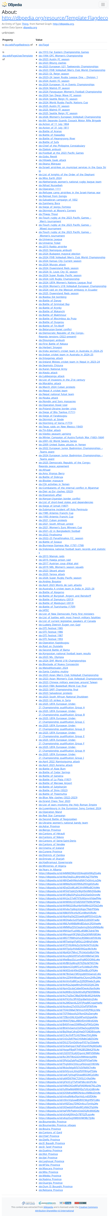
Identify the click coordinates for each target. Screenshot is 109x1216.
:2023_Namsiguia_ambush (55, 250)
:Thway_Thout (48, 214)
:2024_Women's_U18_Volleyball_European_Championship (72, 286)
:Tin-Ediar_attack (50, 430)
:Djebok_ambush (50, 149)
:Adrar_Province (49, 826)
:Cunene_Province (50, 851)
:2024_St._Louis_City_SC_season (58, 271)
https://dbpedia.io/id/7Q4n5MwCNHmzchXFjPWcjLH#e (69, 1010)
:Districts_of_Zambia (52, 855)
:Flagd (44, 44)
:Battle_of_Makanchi (52, 311)
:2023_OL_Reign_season (54, 73)
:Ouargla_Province (51, 1182)
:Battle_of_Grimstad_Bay (54, 304)
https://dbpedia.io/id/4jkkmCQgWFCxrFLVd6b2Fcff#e (68, 966)
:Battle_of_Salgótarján (53, 786)
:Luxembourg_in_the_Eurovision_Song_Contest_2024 (70, 808)
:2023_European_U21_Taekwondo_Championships (68, 66)
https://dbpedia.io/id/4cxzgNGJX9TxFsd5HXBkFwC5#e (69, 956)
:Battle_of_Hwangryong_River (57, 138)
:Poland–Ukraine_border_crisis (57, 408)
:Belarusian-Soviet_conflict (55, 329)
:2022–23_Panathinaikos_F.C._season (61, 538)
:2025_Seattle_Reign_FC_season (58, 113)
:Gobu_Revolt (48, 156)
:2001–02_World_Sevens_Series (58, 441)
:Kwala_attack (48, 372)
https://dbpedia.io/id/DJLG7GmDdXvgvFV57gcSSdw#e (69, 1042)
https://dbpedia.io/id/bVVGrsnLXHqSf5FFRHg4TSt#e (68, 1071)
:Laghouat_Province (51, 1161)
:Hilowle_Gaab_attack (52, 160)
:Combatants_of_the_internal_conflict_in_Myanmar (69, 487)
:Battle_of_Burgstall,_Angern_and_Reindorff (65, 595)
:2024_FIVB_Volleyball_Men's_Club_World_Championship (72, 257)
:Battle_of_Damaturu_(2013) (56, 599)
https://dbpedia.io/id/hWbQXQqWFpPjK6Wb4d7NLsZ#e (70, 1085)
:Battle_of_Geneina (51, 776)
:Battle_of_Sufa (49, 142)
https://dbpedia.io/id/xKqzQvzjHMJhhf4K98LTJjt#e (67, 1118)
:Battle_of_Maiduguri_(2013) (56, 603)
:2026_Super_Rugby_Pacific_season (60, 577)
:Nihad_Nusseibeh (51, 185)
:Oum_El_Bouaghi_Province (56, 1186)
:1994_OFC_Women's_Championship (61, 55)
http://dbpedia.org (63, 24)
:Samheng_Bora (49, 203)
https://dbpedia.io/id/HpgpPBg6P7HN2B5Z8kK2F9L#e (69, 1049)
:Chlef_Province (49, 1136)
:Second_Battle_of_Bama (54, 650)
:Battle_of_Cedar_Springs (54, 772)
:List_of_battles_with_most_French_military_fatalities (70, 617)
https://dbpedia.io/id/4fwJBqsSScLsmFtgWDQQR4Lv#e (69, 959)
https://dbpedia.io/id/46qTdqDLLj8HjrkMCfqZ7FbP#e (68, 876)
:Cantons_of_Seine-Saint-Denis (57, 840)
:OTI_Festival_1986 (51, 632)
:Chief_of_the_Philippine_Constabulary (62, 145)
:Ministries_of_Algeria (52, 866)
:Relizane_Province (51, 1190)
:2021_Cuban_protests (53, 520)
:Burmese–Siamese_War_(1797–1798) (61, 545)
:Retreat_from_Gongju (53, 196)
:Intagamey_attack (51, 358)
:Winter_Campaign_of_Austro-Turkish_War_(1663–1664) (71, 437)
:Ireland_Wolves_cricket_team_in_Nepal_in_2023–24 (69, 361)
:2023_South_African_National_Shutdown (63, 696)
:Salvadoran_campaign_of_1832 (58, 199)
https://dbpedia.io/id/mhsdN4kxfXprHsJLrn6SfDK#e (68, 1096)
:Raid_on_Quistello (51, 646)
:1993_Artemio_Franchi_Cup (56, 516)
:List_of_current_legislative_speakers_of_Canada (67, 621)
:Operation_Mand (50, 812)
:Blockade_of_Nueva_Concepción (59, 664)
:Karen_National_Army (53, 369)
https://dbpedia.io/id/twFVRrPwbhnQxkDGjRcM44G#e (69, 1110)
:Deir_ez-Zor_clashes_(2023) (56, 491)
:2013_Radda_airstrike (53, 246)
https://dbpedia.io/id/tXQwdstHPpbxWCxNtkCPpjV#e (68, 1107)
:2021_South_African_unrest (56, 523)
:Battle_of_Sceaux (50, 541)
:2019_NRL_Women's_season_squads (61, 567)
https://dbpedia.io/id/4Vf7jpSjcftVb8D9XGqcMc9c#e (68, 948)
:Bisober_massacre (51, 480)
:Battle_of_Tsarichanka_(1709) (57, 606)
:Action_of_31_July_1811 (54, 127)
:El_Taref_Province (50, 1146)
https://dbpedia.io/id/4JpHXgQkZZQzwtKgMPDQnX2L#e (70, 916)
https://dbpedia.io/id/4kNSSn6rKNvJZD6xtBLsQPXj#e (68, 970)
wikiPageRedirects (17, 44)
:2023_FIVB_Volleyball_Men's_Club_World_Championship (72, 70)
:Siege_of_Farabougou (53, 415)
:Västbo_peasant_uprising (55, 433)
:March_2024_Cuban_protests (57, 387)
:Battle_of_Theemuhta (53, 794)
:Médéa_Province (50, 1175)
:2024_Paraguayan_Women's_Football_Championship (70, 91)
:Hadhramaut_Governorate (55, 862)
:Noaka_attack (48, 397)
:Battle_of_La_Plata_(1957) (55, 779)
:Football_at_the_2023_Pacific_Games (61, 153)
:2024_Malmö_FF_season (54, 88)
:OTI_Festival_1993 (51, 639)
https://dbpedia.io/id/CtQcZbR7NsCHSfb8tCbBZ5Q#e (68, 1038)
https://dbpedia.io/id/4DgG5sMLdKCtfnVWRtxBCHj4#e (69, 887)
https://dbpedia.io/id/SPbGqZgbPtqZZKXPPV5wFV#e (68, 1060)
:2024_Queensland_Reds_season (59, 268)
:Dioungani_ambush (52, 340)
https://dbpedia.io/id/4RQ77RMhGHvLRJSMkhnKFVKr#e (70, 938)
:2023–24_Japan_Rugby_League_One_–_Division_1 (68, 77)
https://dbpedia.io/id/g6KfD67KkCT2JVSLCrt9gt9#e (67, 1078)
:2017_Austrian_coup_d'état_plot (58, 563)
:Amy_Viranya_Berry (52, 473)
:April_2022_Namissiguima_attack (59, 761)
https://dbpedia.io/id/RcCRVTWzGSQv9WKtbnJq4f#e (68, 1056)
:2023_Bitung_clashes (52, 63)
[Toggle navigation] (103, 5)
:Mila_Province (48, 1172)
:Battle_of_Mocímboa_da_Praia (57, 318)
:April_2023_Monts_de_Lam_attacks (60, 585)
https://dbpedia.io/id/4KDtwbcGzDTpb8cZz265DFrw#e (69, 920)
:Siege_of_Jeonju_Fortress (55, 207)
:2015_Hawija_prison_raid (55, 559)
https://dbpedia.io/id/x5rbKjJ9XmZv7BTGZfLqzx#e (67, 1114)
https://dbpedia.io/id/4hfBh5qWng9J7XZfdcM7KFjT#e (68, 963)
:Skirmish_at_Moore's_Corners (57, 210)
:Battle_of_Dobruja (51, 477)
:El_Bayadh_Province (52, 1143)
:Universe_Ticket (50, 243)
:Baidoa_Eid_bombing (53, 297)
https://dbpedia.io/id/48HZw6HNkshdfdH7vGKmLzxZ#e (70, 880)
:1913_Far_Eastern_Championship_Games (64, 52)
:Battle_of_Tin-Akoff (51, 325)
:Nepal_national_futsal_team (56, 394)
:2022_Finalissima (50, 534)
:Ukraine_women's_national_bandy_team (63, 822)
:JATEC (44, 610)
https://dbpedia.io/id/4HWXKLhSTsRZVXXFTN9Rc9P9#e (69, 902)
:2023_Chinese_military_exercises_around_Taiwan (68, 682)
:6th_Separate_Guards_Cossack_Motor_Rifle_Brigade (70, 120)
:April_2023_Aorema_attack (56, 765)
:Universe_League (50, 239)
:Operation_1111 (50, 189)
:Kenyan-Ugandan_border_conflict (59, 498)
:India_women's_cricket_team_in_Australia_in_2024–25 (71, 351)
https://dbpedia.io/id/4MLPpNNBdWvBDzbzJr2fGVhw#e (70, 923)
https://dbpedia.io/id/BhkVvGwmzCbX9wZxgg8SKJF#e (69, 1028)
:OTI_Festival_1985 (51, 628)
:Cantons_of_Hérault (52, 833)
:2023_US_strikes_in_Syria (55, 700)
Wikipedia (48, 1207)
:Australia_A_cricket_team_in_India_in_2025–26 (66, 588)
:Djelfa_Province (49, 1139)
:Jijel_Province (48, 1157)
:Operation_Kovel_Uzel (53, 405)
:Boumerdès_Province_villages (57, 1125)
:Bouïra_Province (50, 1128)
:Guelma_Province (50, 1150)
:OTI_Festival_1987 (51, 635)
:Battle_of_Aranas (50, 131)
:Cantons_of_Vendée (52, 844)
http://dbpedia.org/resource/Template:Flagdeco (55, 17)
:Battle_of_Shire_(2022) (53, 790)
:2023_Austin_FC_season (54, 59)
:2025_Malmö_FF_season (54, 109)
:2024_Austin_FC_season (54, 81)
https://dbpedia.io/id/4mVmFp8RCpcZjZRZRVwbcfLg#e (69, 981)
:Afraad (44, 469)
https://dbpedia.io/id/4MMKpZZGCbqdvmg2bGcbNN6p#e (71, 927)
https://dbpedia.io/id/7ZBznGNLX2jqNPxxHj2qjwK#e (68, 1017)
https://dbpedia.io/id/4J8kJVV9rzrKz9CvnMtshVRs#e (67, 912)
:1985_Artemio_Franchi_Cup (56, 513)
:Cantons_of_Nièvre (51, 837)
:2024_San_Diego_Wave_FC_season (60, 95)
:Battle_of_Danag (50, 300)
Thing (25, 24)
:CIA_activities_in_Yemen (54, 484)
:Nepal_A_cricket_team (53, 390)
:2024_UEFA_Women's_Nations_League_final (65, 282)
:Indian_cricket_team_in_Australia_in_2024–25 (66, 354)
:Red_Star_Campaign (52, 815)
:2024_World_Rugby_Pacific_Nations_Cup (63, 102)
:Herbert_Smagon (50, 347)
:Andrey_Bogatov (50, 581)
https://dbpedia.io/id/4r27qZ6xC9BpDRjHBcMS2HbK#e (69, 995)
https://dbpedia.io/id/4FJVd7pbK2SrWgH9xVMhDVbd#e (70, 891)
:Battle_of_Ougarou (51, 322)
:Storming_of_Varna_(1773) (55, 423)
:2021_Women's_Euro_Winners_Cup (60, 527)
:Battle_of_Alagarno (51, 592)
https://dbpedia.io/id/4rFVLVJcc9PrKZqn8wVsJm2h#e (68, 999)
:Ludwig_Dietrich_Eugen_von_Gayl (59, 624)
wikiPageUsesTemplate (17, 55)
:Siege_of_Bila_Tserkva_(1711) (57, 412)
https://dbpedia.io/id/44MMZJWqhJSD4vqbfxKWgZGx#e (70, 873)
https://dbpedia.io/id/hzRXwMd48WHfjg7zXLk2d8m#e (69, 1089)
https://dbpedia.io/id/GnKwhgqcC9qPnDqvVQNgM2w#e (70, 1046)
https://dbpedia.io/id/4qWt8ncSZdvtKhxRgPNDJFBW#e (69, 992)
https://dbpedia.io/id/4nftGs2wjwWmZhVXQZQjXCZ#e (69, 984)
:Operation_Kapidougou (54, 642)
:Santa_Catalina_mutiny (53, 671)
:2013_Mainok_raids (51, 556)
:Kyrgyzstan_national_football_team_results (65, 653)
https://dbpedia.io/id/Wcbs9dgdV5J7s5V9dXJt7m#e (67, 1067)
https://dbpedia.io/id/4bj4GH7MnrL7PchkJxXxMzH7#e (69, 952)
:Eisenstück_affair (50, 495)
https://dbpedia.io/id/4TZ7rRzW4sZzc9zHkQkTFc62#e (68, 945)
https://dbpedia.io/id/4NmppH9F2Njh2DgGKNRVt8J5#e (70, 934)
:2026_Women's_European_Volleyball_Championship (70, 117)
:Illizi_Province (48, 1154)
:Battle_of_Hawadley (52, 135)
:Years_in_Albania (50, 869)
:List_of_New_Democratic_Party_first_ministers (66, 614)
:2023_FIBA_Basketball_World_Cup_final (63, 686)
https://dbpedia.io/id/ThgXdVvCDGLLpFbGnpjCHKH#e (69, 1064)
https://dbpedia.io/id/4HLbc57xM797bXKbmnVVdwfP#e (70, 898)
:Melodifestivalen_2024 (53, 668)
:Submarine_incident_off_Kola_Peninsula (63, 509)
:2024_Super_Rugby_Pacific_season (60, 275)
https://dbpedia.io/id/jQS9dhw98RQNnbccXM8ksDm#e (69, 1092)
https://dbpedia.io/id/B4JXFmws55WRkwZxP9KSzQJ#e (69, 1024)
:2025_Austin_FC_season (54, 106)
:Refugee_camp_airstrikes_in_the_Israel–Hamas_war (70, 192)
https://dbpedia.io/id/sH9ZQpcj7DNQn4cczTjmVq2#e (68, 1103)
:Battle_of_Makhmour (52, 315)
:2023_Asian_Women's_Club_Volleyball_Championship (70, 678)
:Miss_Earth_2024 (50, 178)
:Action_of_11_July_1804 (54, 124)
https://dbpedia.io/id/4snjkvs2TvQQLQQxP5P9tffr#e (68, 1006)
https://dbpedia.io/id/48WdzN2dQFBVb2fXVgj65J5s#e (69, 884)
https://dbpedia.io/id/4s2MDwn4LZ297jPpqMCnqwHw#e (70, 1002)
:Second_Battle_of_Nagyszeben (58, 819)
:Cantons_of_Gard (50, 1132)
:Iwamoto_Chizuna (51, 365)
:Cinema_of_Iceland (51, 848)
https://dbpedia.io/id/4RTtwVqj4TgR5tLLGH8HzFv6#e (68, 941)
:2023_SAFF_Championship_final (58, 689)
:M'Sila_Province (49, 1164)
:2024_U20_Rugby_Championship (59, 279)
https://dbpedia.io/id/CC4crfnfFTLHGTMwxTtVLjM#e (68, 1035)
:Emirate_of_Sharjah (51, 858)
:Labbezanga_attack (51, 376)
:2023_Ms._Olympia (51, 657)
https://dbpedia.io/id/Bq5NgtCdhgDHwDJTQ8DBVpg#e (69, 1031)
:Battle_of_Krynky (50, 307)
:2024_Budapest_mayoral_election (59, 253)
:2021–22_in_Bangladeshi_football (59, 531)
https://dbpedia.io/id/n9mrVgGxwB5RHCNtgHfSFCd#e (69, 1100)
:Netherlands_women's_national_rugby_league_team (70, 181)
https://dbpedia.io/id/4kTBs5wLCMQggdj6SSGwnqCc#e (70, 974)
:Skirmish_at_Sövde (51, 419)
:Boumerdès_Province (53, 1121)
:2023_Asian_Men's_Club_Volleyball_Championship (68, 675)
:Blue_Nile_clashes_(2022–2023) (58, 797)
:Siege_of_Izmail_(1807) (53, 505)
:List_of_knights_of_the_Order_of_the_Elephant (66, 174)
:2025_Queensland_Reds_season (59, 293)
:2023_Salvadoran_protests (55, 693)
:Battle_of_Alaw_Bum (52, 768)
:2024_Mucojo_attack (52, 264)
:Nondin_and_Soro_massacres (57, 401)
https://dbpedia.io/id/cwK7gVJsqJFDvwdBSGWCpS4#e (69, 1074)
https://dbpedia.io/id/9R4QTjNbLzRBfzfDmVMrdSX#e (68, 1020)
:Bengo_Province (50, 830)
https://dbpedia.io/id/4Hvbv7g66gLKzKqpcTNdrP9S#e (69, 909)
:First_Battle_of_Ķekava (53, 343)
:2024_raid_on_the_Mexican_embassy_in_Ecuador (68, 289)
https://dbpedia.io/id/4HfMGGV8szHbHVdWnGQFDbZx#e (71, 905)
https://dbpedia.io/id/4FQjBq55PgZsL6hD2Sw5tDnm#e (69, 894)
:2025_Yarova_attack (52, 574)
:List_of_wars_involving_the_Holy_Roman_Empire (68, 804)
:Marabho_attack (50, 383)
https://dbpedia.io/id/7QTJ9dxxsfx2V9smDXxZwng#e (68, 1013)
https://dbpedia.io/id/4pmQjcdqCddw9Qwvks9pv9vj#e (69, 988)
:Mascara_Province (51, 1168)
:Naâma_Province (50, 1179)
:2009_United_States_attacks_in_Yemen (62, 444)
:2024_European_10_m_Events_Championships (66, 84)
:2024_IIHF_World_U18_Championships (62, 660)
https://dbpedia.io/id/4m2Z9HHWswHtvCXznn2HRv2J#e (70, 977)
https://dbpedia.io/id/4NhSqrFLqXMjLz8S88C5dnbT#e (69, 930)
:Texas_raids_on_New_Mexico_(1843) (61, 426)
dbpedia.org (30, 27)
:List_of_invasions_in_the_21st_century (62, 379)
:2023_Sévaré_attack (52, 570)
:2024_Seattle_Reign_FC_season (58, 99)
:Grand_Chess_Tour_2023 (54, 801)
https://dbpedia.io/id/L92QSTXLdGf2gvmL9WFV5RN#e (69, 1053)
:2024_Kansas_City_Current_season (60, 261)
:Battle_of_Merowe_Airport (55, 783)
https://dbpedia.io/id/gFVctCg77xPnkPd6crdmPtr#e (68, 1082)
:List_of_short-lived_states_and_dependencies (66, 502)
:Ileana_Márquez (50, 163)
